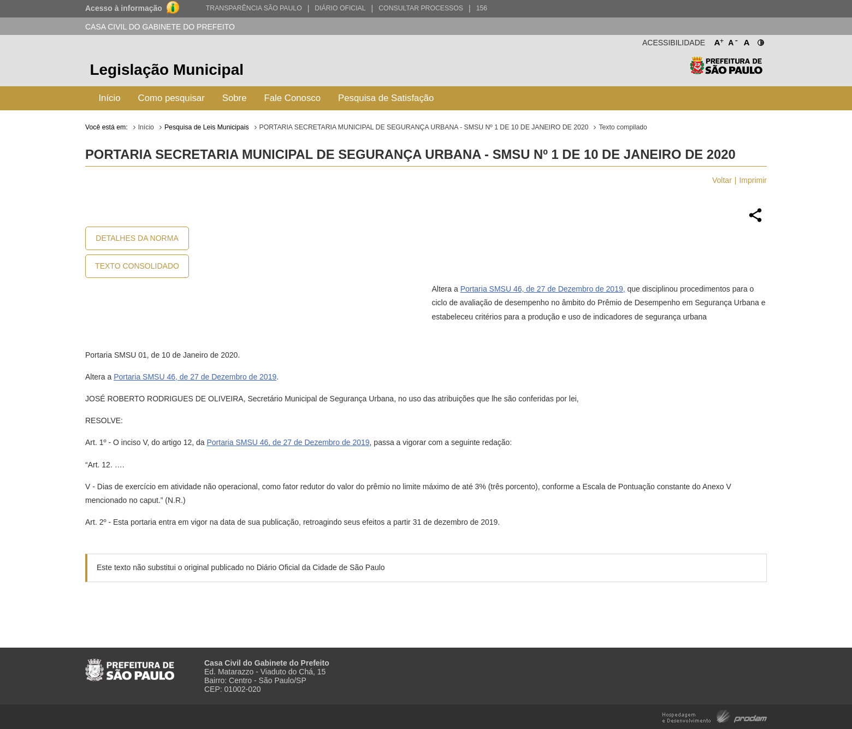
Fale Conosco (292, 98)
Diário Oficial (340, 8)
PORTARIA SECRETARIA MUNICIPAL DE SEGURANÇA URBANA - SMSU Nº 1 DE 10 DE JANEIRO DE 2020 (424, 127)
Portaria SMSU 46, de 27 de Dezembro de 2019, (542, 289)
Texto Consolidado (137, 266)
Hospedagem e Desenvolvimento (714, 715)
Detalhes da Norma (137, 238)
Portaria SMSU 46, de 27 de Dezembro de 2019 (195, 376)
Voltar (722, 180)
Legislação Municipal (167, 69)
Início (109, 98)
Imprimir (753, 180)
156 (481, 8)
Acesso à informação (123, 8)
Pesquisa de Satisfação (386, 98)
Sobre (234, 98)
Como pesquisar (171, 98)
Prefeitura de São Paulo (726, 71)
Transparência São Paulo (254, 8)
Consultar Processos (420, 8)
